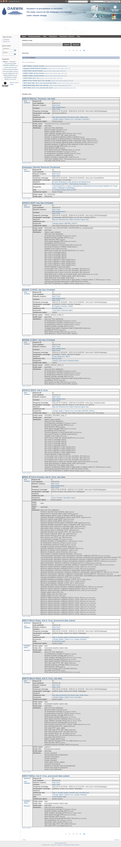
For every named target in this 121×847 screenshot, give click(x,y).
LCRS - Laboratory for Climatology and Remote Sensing (66, 844)
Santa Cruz (69, 119)
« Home (24, 839)
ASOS (74, 223)
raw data (78, 119)
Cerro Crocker (57, 498)
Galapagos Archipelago (65, 188)
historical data (67, 310)
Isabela (10, 73)
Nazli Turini (56, 105)
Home (24, 36)
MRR (17, 73)
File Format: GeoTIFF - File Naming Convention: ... (70, 184)
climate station (58, 119)
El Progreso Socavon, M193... (63, 306)
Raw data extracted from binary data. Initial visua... (70, 117)
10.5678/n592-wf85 (59, 797)
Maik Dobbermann (58, 107)
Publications (53, 36)
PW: (89, 1)
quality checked (80, 639)
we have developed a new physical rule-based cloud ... (72, 182)
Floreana (85, 119)
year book (56, 310)
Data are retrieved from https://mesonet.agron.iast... (71, 219)
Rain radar (15, 75)
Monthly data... (57, 308)
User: (66, 1)
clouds (68, 186)
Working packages (35, 36)
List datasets (6, 39)
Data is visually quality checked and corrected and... (71, 637)
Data (78, 36)
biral (73, 498)
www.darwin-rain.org (14, 1)
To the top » (117, 839)
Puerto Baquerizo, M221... (61, 356)
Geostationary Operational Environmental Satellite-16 (92, 186)
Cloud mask (11, 67)
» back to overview (26, 163)
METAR (67, 223)
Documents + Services (67, 36)
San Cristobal (13, 77)
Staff (44, 36)
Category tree (6, 41)
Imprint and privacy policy (60, 843)
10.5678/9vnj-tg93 (58, 641)
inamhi (55, 360)
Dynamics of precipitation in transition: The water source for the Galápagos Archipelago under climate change (49, 12)
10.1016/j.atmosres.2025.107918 (64, 190)
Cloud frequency (59, 186)
